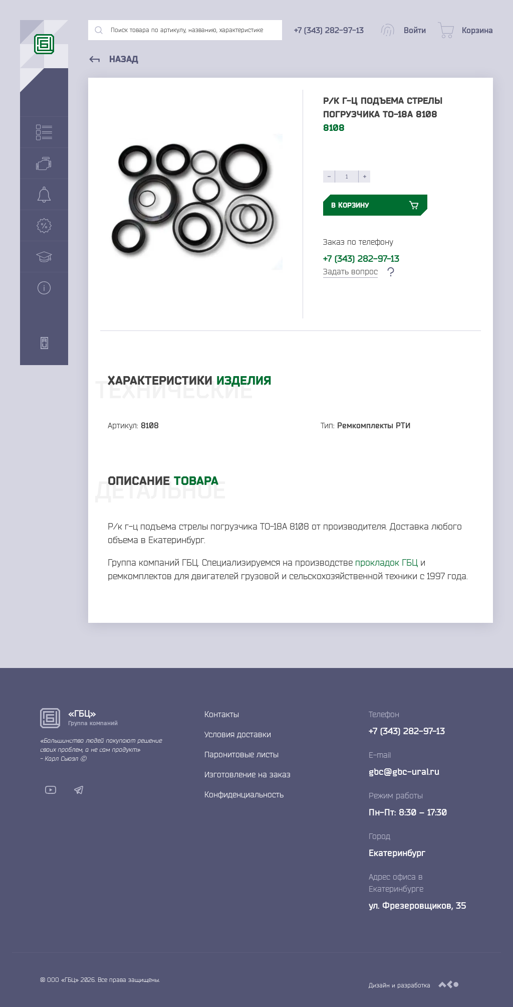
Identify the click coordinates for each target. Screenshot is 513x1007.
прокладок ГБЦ (386, 562)
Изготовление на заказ (247, 774)
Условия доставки (237, 734)
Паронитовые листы (241, 754)
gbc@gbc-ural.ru (404, 771)
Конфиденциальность (244, 794)
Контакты (221, 714)
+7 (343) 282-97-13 (361, 258)
